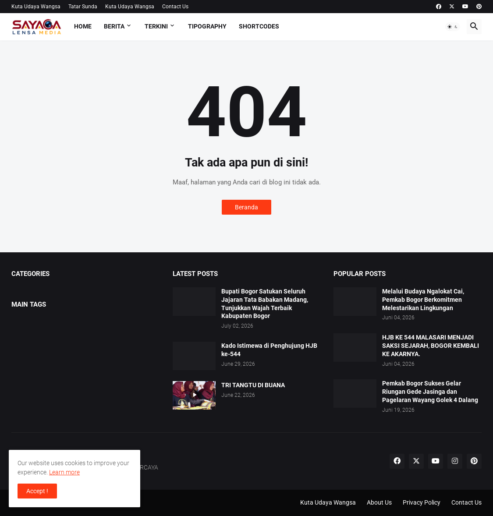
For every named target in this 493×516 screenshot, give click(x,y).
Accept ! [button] (37, 491)
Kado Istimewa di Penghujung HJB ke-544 (269, 349)
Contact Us (175, 7)
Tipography (207, 26)
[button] (452, 26)
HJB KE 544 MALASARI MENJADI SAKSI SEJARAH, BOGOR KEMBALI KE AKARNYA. (430, 345)
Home (83, 26)
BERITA (114, 26)
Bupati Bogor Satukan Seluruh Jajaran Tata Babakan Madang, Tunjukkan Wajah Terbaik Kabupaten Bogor (264, 304)
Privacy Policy (421, 502)
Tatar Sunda (82, 7)
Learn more (64, 472)
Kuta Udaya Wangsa (35, 7)
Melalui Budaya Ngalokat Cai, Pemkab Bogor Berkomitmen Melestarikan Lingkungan (423, 299)
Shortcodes (259, 26)
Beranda (246, 207)
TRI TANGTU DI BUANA (253, 385)
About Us (379, 502)
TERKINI (156, 26)
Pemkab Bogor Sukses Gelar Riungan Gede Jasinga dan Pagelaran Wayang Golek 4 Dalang (430, 391)
